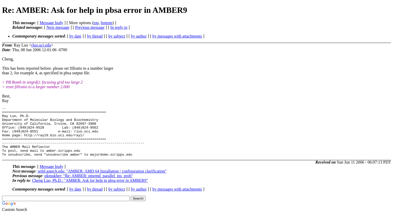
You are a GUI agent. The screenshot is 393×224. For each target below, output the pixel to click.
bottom (106, 23)
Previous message (89, 27)
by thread (95, 36)
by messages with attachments (177, 36)
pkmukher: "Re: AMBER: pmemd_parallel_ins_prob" (88, 186)
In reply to (119, 27)
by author (139, 36)
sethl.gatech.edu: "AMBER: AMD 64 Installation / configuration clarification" (102, 181)
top (96, 23)
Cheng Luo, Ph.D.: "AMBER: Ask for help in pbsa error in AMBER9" (90, 190)
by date (75, 36)
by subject (116, 36)
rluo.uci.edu (41, 45)
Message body (51, 23)
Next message (57, 27)
